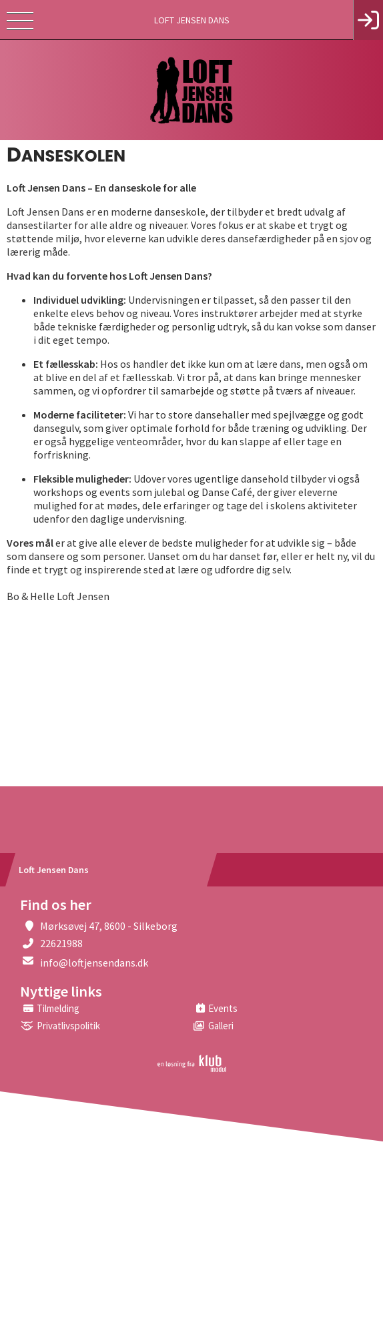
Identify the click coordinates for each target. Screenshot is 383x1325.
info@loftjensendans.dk (94, 962)
